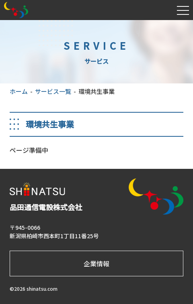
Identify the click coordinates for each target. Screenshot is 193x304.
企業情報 (96, 263)
